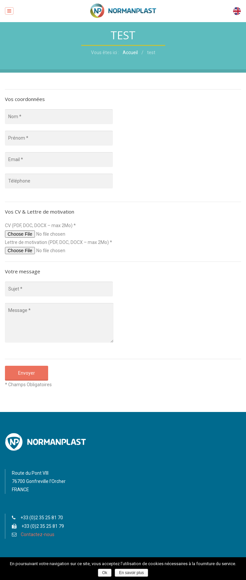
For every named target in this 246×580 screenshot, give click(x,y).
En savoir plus (131, 572)
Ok (104, 572)
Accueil (130, 52)
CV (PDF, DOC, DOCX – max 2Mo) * (40, 225)
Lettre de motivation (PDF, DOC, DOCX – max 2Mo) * (58, 242)
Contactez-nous (37, 534)
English (237, 11)
